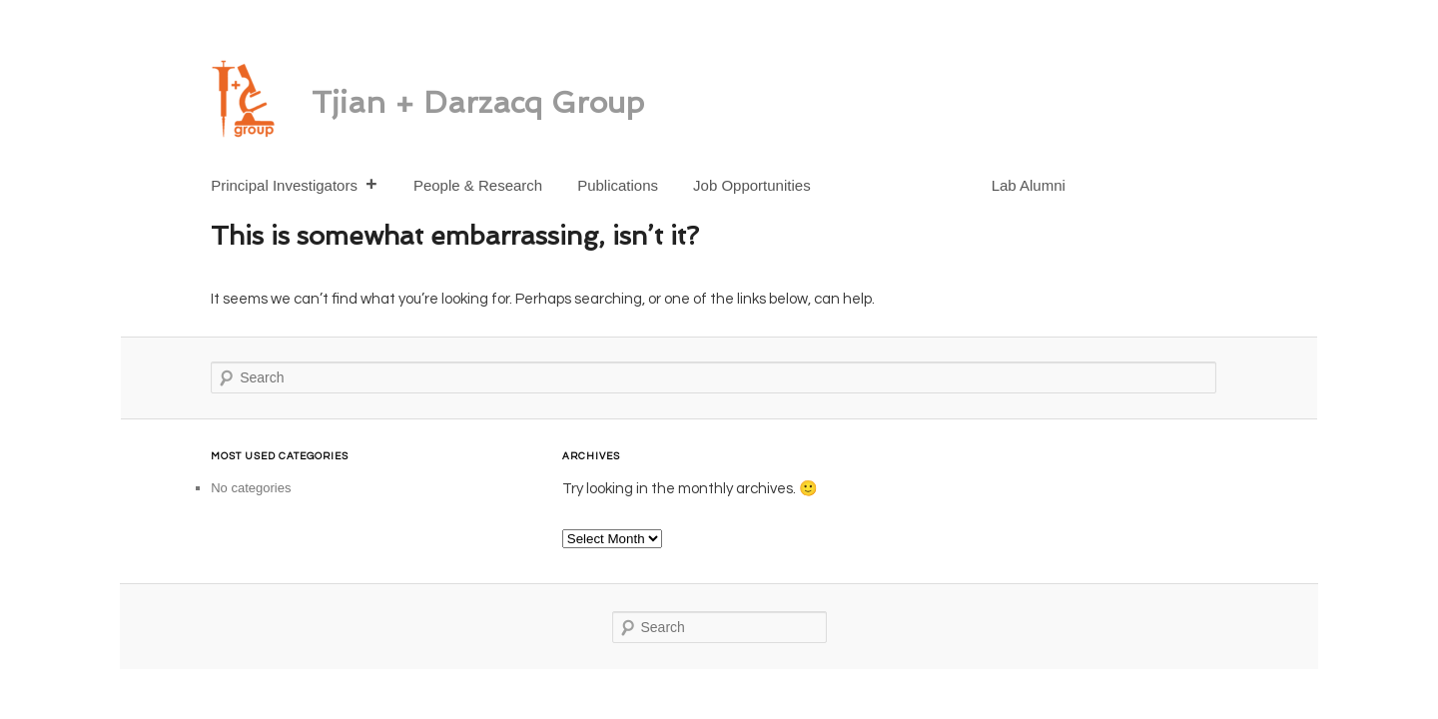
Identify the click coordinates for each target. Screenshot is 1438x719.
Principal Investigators (294, 185)
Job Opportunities (752, 185)
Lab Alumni (1029, 185)
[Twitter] (950, 176)
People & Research (477, 185)
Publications (617, 185)
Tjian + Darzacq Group (478, 102)
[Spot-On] (877, 176)
